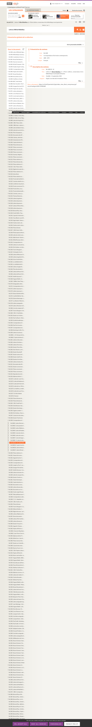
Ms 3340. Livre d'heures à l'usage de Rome (17, 611)
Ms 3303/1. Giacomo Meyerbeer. (17, 531)
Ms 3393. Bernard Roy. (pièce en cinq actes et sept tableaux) (17, 711)
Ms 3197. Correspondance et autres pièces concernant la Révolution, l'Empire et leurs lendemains (16, 327)
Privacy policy (72, 724)
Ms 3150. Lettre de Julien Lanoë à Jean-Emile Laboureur (17, 235)
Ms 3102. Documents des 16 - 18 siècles (16, 135)
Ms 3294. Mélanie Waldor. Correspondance (16, 509)
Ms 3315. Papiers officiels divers (16, 553)
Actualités (73, 3)
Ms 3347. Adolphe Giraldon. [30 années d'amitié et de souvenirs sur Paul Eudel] (17, 628)
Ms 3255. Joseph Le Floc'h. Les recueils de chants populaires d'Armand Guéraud (17, 465)
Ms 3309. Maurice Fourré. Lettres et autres (16, 548)
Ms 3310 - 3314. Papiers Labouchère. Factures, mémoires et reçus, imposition (17, 550)
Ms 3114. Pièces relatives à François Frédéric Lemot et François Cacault (16, 164)
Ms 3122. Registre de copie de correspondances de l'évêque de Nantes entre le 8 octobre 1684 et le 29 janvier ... (17, 169)
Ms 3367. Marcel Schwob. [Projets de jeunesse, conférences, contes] (16, 677)
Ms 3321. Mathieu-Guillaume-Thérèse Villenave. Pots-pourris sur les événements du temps (17, 567)
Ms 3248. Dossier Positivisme (16, 418)
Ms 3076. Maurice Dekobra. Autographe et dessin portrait (17, 103)
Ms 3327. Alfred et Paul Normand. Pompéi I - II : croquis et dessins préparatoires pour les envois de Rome (16, 579)
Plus (79, 63)
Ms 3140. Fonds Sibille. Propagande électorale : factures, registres (16, 213)
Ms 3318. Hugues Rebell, (17, 560)
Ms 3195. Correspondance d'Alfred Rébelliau (16, 323)
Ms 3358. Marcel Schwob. (17, 655)
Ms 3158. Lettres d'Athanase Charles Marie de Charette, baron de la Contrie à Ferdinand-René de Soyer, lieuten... (17, 254)
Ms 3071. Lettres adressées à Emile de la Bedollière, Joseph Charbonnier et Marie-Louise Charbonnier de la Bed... (16, 91)
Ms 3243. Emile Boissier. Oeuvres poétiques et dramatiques (16, 405)
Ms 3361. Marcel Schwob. (16, 662)
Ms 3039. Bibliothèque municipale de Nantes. (17, 54)
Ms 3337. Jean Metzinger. (17, 604)
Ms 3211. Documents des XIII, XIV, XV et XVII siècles (16, 364)
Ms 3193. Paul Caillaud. (17, 318)
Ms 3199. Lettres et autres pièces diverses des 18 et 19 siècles (16, 332)
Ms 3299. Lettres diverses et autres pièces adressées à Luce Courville (16, 521)
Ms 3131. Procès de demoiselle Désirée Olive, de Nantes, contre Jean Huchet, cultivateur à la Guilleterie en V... (17, 191)
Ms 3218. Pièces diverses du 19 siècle (16, 398)
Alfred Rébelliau (23, 22)
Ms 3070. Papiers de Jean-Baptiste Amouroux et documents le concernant (16, 88)
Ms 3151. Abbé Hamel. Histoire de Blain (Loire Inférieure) (17, 237)
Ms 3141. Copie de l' (17, 215)
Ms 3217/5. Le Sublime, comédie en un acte (17, 388)
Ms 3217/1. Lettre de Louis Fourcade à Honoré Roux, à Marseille (17, 379)
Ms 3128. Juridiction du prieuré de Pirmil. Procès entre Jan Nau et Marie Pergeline (17, 184)
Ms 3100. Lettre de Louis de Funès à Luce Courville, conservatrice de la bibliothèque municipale (17, 130)
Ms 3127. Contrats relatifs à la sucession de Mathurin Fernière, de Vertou (17, 181)
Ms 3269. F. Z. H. (17, 499)
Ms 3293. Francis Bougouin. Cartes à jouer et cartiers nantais (17, 506)
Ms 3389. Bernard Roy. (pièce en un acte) (17, 701)
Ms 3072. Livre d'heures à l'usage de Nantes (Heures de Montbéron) (17, 93)
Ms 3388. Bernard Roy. (16, 699)
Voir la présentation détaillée (74, 44)
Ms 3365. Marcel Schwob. (17, 672)
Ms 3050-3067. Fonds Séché (15, 81)
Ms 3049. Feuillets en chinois (15, 79)
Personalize (56, 724)
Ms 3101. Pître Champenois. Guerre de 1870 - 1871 (16, 132)
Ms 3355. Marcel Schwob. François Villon (17, 648)
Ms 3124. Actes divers (14, 174)
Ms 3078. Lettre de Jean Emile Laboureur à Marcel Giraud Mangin (17, 108)
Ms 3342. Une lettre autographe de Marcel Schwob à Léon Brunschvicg (17, 616)
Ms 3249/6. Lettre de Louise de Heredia (18, 435)
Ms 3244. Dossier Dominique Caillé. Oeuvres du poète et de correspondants (16, 408)
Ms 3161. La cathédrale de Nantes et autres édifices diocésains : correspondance (16, 262)
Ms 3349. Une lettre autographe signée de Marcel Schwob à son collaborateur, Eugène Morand (17, 633)
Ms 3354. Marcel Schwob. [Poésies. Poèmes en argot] (17, 645)
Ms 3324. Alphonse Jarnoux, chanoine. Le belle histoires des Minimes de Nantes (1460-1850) (17, 572)
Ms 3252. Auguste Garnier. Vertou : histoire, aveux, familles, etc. (16, 458)
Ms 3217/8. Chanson (13, 396)
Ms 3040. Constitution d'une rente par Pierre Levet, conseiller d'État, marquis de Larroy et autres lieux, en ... (17, 57)
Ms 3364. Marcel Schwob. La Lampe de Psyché (16, 670)
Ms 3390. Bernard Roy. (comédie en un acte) (17, 704)
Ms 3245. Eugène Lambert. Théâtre (16, 410)
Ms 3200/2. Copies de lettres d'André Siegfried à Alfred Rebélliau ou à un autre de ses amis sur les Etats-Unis (17, 337)
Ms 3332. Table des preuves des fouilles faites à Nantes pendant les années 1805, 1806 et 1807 (17, 592)
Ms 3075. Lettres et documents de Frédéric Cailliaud (16, 101)
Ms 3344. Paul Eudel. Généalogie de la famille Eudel (17, 621)
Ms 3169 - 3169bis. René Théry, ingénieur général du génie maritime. (17, 281)
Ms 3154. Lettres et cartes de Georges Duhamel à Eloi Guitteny (17, 244)
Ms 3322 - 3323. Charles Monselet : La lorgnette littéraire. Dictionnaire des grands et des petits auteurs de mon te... (16, 570)
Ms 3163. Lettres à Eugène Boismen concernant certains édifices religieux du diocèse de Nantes (16, 266)
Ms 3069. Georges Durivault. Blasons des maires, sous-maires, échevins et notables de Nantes (17, 86)
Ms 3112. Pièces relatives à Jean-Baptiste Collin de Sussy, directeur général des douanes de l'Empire (16, 159)
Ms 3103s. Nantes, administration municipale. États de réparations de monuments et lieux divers (16, 137)
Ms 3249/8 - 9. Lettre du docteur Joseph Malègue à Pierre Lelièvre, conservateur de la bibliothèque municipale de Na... (18, 440)
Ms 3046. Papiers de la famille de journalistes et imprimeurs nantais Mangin (16, 71)
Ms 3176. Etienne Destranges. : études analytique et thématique (17, 298)
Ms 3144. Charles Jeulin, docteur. (16, 223)
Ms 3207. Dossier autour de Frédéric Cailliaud (16, 354)
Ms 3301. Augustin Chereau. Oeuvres (16, 526)
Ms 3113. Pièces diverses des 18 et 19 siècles (16, 162)
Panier (65, 10)
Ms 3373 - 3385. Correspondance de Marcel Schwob (16, 692)
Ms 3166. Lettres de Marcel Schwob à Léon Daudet (17, 274)
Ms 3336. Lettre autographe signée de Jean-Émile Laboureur (17, 601)
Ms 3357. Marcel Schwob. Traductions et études (17, 653)
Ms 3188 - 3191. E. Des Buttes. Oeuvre (16, 313)
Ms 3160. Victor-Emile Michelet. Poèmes (16, 259)
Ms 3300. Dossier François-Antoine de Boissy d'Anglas (16, 523)
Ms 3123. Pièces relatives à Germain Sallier (16, 171)
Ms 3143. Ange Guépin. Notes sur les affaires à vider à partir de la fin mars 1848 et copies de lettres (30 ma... (17, 220)
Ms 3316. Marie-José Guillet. (17, 555)
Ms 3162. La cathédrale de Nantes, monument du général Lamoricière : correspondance (16, 264)
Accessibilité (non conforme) (39, 112)
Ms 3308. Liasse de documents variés (16, 545)
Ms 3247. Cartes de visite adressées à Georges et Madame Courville (17, 415)
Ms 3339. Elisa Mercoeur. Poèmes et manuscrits (16, 609)
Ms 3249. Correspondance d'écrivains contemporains (16, 420)
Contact (79, 3)
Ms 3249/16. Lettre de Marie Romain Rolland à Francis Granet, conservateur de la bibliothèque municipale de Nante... (18, 447)
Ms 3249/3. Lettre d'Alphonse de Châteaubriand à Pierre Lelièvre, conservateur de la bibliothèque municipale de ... (18, 428)
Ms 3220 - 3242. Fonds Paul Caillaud (16, 403)
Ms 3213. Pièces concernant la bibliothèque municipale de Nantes (16, 369)
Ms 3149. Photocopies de (17, 232)
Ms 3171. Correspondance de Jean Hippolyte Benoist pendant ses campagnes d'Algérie (17, 286)
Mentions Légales (26, 112)
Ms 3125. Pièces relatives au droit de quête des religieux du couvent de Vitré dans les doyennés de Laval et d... (16, 176)
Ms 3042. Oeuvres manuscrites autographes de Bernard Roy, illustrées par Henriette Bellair (16, 62)
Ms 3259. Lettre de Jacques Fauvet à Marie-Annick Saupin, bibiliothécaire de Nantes (17, 475)
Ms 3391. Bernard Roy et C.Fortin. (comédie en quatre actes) (17, 706)
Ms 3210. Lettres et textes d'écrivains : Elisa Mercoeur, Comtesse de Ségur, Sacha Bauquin (16, 362)
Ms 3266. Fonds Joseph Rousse (16, 492)
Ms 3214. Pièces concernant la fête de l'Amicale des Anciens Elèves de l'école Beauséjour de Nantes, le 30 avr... (16, 371)
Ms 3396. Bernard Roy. (17, 718)
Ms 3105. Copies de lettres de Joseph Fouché (16, 142)
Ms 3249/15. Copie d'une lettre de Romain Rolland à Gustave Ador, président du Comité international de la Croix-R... (18, 445)
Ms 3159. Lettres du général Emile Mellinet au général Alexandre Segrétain (17, 257)
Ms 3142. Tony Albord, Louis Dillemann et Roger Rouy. (17, 218)
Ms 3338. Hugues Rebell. (17, 606)
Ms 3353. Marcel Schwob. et (17, 643)
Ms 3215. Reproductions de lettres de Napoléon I (16, 374)
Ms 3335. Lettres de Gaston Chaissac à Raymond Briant (17, 599)
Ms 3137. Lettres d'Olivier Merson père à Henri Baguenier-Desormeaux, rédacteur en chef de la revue (17, 205)
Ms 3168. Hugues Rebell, (16, 279)
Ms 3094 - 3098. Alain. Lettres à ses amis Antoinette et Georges (17, 125)
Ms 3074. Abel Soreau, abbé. (17, 98)
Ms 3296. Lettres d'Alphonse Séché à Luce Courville (17, 514)
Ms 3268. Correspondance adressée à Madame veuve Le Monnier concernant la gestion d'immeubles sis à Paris (17, 497)
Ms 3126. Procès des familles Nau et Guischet (17, 179)
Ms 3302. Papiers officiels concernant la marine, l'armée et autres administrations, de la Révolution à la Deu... (16, 528)
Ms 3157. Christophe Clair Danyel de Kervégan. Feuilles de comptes (16, 252)
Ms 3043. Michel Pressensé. (17, 64)
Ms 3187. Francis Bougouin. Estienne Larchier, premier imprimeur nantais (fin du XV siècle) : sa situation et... (17, 310)
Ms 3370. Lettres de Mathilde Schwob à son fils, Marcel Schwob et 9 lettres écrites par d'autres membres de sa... (17, 684)
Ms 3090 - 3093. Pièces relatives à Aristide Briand (16, 123)
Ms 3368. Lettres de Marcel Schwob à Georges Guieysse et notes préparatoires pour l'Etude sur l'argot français (17, 679)
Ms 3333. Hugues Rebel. (17, 594)
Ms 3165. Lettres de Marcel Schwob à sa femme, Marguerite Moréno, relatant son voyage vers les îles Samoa (17, 271)
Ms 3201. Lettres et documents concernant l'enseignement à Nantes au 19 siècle (16, 340)
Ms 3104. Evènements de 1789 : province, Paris (16, 140)
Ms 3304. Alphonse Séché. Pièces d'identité (16, 536)
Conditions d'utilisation (53, 112)
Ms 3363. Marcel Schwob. (17, 667)
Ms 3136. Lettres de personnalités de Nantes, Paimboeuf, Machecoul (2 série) (16, 203)
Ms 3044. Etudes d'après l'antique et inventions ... (17, 66)
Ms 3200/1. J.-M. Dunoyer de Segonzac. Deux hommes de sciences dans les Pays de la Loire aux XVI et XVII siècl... (17, 335)
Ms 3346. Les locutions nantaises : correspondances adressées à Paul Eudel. (17, 626)
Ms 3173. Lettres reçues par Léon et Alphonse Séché (16, 291)
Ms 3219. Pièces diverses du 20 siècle (16, 401)
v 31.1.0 (81, 112)
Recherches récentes (78, 10)
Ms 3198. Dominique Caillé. (17, 330)
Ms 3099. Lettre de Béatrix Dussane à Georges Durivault (17, 127)
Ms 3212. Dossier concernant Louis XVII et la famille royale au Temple (16, 366)
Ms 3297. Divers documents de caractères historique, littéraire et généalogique (16, 516)
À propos (67, 3)
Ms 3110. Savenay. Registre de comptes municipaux (16, 154)
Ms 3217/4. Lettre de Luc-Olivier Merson (17, 386)
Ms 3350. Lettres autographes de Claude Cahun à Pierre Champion (17, 636)
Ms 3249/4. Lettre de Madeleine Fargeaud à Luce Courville (18, 430)
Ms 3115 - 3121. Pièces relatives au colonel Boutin (16, 166)
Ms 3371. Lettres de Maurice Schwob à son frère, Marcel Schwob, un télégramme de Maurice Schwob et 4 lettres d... (17, 687)
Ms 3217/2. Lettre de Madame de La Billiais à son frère (17, 381)
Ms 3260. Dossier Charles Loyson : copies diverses (16, 477)
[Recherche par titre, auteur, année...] (13, 16)
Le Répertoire (33, 10)
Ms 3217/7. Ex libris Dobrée (15, 393)
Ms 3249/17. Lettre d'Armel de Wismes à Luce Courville (18, 450)
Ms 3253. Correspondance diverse (16, 460)
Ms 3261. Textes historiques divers (16, 479)
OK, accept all (20, 724)
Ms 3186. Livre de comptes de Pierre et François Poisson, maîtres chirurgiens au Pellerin (17, 308)
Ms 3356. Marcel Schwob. (17, 650)
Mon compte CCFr (57, 3)
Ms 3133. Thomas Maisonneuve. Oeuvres (16, 196)
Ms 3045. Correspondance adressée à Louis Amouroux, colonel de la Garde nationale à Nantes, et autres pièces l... (17, 69)
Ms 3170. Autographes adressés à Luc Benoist (16, 283)
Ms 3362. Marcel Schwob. (16, 665)
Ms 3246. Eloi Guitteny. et (17, 413)
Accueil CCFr (10, 22)
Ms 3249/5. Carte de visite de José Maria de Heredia (18, 433)
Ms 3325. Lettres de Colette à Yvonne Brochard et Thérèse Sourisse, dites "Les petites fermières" (17, 575)
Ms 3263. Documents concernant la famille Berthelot (16, 484)
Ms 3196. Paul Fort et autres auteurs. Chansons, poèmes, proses (16, 325)
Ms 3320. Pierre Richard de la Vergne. (17, 565)
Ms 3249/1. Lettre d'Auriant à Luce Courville (18, 423)
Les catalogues (16, 10)
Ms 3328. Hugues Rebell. (17, 582)
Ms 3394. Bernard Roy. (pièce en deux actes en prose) (17, 714)
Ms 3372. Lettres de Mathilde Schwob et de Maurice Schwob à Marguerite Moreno (17, 689)
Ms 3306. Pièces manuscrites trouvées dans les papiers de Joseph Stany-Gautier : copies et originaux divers (16, 540)
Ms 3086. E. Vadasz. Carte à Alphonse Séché (17, 115)
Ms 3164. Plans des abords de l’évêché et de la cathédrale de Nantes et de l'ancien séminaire (16, 269)
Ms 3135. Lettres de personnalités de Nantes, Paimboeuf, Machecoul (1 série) (16, 201)
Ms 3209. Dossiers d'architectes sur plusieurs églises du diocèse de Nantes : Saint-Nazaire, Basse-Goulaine (16, 359)
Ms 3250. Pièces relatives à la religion (16, 453)
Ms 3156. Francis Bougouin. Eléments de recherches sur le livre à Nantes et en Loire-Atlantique (16, 249)
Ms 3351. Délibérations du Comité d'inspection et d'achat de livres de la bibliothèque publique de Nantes (17, 638)
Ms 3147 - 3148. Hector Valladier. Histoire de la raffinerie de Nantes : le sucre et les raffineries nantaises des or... (16, 230)
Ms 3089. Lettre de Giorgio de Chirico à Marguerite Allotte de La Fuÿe (17, 120)
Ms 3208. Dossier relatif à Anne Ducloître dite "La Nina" (16, 357)
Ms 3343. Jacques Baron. (17, 618)
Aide (84, 3)
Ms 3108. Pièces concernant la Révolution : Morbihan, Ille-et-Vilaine (16, 149)
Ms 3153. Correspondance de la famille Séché (16, 242)
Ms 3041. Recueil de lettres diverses (16, 59)
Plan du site (16, 112)
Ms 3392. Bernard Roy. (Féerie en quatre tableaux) (17, 709)
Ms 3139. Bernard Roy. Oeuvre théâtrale (16, 210)
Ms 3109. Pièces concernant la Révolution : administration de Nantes (16, 152)
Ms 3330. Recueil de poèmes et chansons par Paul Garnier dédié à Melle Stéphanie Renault (17, 587)
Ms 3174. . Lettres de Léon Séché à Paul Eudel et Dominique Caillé (17, 293)
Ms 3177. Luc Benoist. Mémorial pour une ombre (17, 301)
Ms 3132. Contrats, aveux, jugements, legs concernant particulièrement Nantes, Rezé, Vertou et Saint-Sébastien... (16, 193)
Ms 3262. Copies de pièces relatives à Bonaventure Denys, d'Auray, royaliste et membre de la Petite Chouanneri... (16, 482)
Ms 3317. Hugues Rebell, (17, 558)
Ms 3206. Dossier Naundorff (15, 352)
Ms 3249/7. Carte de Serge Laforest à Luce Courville (18, 438)
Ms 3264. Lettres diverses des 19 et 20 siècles (16, 487)
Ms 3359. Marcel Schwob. (17, 657)
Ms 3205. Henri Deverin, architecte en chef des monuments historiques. (16, 349)
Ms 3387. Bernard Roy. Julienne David (17, 697)
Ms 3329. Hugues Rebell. (17, 584)
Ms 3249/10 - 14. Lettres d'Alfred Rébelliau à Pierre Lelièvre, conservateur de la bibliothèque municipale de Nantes (18, 442)
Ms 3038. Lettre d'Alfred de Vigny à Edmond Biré (17, 52)
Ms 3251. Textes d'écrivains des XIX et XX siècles (16, 455)
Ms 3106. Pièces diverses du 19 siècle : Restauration (16, 145)
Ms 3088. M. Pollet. (17, 118)
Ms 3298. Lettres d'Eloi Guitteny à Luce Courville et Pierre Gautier (17, 519)
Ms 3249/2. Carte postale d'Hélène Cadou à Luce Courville (18, 425)
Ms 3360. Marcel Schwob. (17, 660)
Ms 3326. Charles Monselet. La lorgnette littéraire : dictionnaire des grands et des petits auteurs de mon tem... (16, 577)
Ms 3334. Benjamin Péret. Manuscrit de (17, 597)
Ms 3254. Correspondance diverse (16, 462)
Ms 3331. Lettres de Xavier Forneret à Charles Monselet (17, 589)
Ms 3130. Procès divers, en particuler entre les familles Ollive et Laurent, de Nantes (16, 188)
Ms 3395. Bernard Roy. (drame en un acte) (17, 716)
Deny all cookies (38, 724)
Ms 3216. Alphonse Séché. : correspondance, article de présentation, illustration (16, 376)
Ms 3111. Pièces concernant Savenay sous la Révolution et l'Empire (16, 157)
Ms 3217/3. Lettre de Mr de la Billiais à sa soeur (17, 383)
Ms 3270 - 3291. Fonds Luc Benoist (16, 501)
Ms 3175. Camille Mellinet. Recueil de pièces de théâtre (17, 296)
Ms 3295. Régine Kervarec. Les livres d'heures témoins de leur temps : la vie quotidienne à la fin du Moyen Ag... (17, 511)
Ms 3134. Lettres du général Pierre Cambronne (16, 198)
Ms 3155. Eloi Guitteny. (17, 247)
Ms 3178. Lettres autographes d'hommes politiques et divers (16, 303)
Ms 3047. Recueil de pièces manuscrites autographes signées (16, 74)
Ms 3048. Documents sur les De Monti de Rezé (16, 76)
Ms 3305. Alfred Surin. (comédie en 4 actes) (17, 538)
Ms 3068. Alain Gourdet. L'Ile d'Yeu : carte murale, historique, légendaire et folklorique (17, 84)
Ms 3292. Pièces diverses (14, 504)
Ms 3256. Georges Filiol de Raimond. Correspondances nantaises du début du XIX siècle (17, 467)
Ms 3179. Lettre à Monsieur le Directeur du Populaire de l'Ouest (17, 305)
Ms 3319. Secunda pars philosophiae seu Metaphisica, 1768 (17, 562)
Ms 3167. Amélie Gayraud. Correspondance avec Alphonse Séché (16, 276)
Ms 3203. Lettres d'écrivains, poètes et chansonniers (16, 344)
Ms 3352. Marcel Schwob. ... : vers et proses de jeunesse (17, 640)
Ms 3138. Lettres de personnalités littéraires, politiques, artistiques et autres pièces (16, 208)
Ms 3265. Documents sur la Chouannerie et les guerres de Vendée (16, 489)
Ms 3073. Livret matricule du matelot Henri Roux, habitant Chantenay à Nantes (17, 96)
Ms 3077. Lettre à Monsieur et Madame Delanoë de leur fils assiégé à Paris (17, 105)
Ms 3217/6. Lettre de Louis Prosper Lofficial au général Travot (17, 391)
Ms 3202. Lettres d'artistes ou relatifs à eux (16, 342)
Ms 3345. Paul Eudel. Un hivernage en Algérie (17, 623)
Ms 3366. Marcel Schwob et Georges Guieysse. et (17, 675)
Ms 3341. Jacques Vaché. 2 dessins (17, 614)
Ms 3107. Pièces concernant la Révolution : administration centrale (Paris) (16, 147)
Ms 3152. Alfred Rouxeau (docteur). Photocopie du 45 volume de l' (17, 240)
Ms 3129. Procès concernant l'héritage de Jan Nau (17, 186)
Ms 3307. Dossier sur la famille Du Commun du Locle (17, 543)
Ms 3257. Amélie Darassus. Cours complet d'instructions (17, 470)
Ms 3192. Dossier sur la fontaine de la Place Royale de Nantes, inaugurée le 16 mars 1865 (16, 315)
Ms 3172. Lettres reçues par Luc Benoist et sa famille (16, 288)
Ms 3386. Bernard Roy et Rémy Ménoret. (16, 694)
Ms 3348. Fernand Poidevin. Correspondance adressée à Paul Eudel (17, 631)
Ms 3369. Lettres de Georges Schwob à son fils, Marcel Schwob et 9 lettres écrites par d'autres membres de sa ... (17, 682)
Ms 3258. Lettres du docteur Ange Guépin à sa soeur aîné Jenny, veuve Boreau (17, 472)
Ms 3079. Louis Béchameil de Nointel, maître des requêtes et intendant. (17, 110)
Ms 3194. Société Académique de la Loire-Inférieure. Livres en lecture (17, 320)
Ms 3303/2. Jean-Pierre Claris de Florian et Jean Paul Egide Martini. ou (17, 533)
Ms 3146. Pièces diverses (14, 227)
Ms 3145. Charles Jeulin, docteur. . (17, 225)
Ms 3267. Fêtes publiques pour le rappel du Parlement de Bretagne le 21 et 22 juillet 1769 (17, 494)
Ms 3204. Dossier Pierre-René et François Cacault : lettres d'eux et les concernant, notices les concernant (16, 347)
